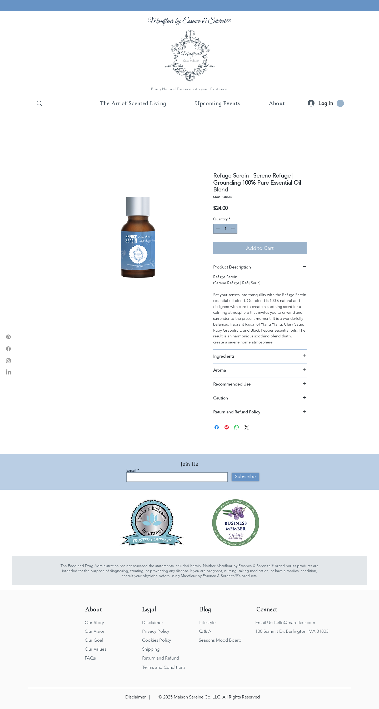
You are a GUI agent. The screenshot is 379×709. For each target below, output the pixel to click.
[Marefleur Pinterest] (8, 337)
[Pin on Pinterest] (226, 427)
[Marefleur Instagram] (8, 360)
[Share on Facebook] (216, 427)
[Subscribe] (245, 477)
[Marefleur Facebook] (8, 349)
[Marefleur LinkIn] (8, 372)
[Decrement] (217, 228)
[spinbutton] (225, 228)
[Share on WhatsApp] (236, 427)
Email (131, 470)
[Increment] (233, 228)
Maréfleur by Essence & (178, 21)
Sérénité (217, 21)
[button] (340, 103)
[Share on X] (246, 427)
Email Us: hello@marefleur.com (285, 622)
